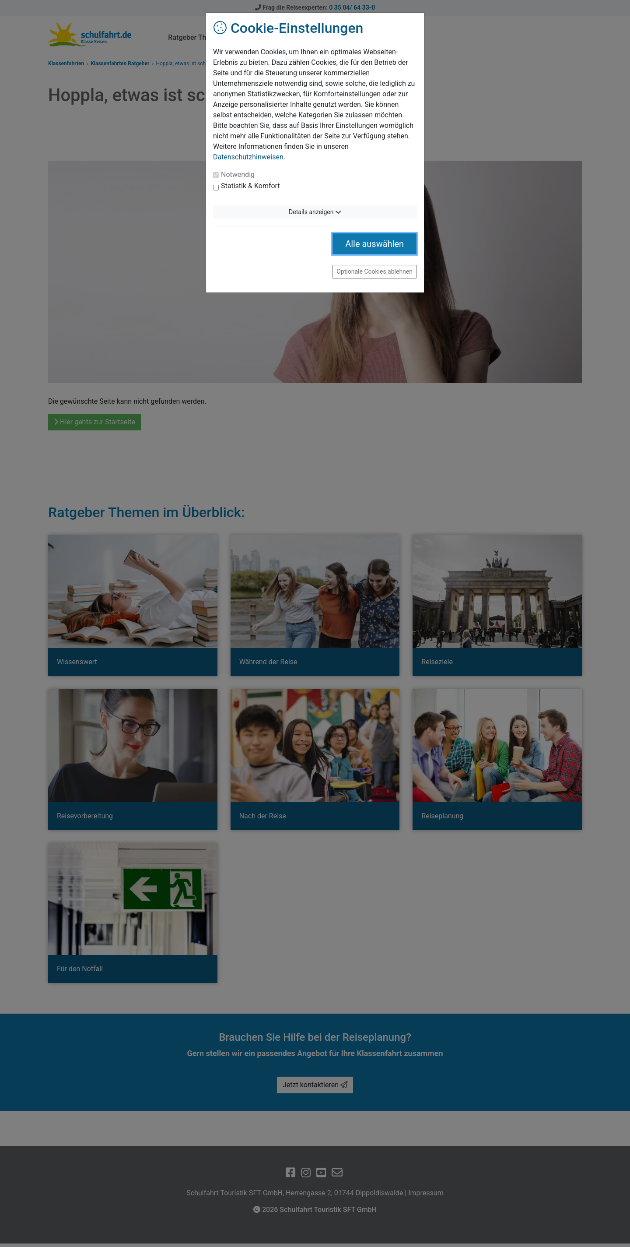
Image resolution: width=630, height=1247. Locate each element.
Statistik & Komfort (250, 186)
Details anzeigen (315, 211)
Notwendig (238, 174)
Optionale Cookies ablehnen (374, 271)
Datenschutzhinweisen (248, 157)
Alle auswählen (374, 244)
